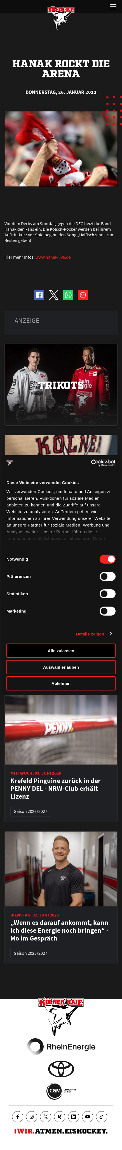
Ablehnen (61, 683)
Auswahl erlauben (61, 667)
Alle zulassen (61, 650)
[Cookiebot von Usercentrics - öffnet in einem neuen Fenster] (91, 462)
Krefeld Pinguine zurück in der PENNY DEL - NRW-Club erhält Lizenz (55, 788)
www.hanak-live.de (53, 257)
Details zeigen (90, 633)
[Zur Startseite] (61, 17)
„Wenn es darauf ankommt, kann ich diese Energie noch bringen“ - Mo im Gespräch (59, 930)
